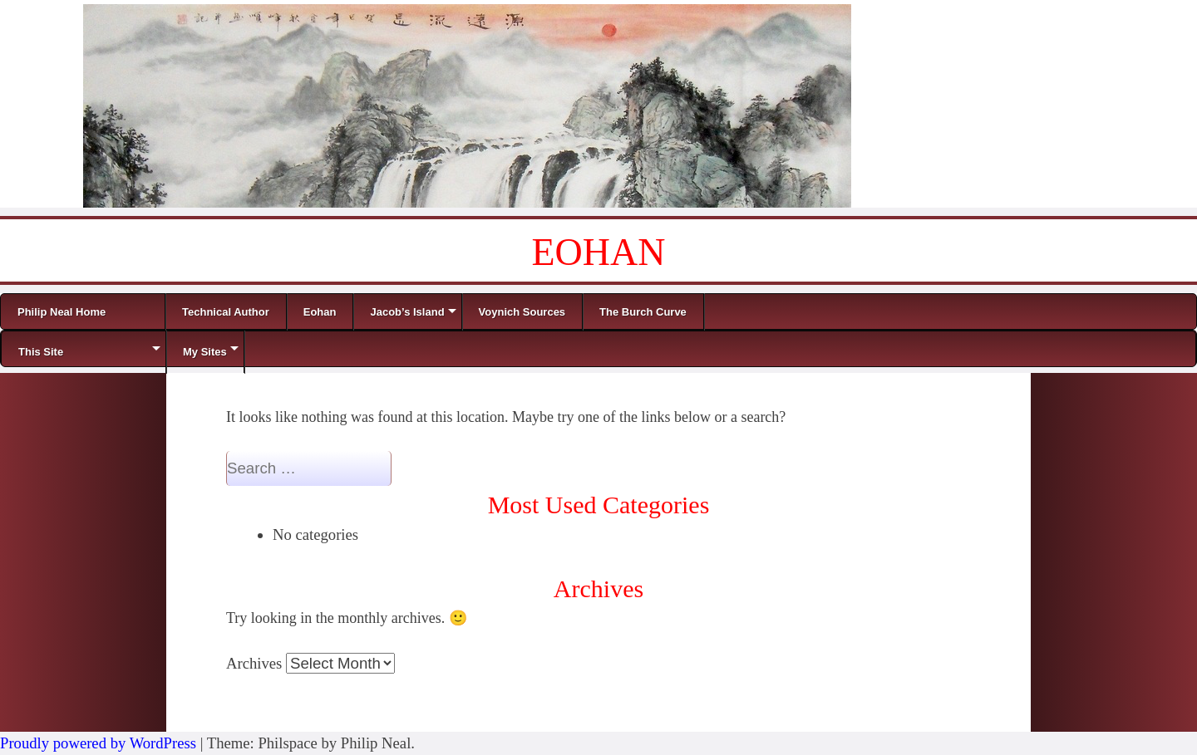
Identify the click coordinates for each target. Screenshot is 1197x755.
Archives (254, 663)
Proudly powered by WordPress (98, 743)
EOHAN (599, 252)
